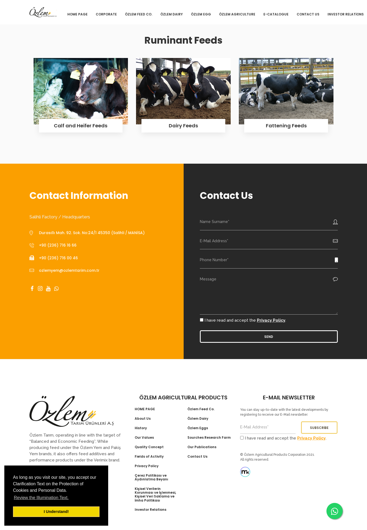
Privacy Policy (271, 320)
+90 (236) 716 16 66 (58, 245)
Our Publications (201, 447)
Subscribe (319, 427)
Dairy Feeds (183, 125)
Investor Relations (150, 510)
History (141, 428)
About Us (143, 419)
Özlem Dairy (197, 419)
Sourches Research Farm (209, 437)
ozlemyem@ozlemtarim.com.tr (69, 270)
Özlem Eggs (197, 428)
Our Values (144, 437)
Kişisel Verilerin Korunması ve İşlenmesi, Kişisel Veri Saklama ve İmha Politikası (155, 495)
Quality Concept (149, 447)
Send (268, 336)
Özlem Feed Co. (200, 409)
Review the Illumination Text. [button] (41, 497)
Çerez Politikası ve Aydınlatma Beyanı (151, 477)
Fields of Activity (149, 456)
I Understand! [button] (56, 511)
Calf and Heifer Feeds (80, 125)
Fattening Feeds (286, 125)
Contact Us (197, 456)
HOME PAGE (145, 409)
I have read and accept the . (243, 320)
